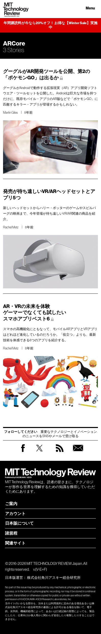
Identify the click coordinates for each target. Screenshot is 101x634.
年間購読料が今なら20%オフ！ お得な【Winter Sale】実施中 (50, 25)
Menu (90, 8)
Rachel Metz (11, 227)
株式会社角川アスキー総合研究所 (54, 578)
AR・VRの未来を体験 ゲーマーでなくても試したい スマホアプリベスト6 (34, 312)
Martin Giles (10, 112)
